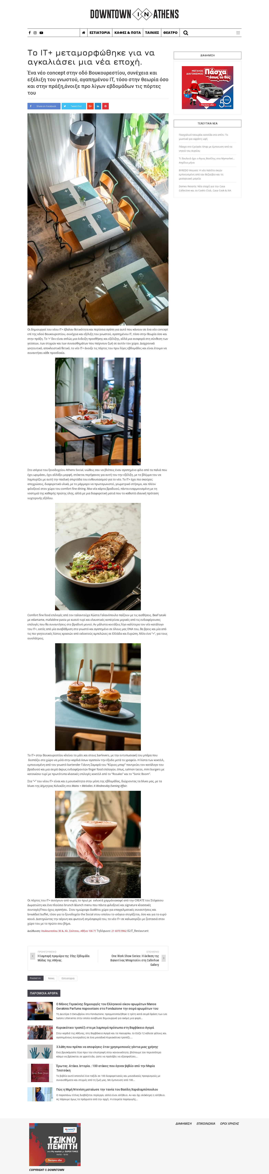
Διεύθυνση (34, 931)
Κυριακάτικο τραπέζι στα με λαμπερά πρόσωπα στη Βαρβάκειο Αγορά (105, 1027)
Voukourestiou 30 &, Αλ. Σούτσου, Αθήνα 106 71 (73, 931)
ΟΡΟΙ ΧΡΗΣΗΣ (229, 1123)
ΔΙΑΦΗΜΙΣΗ (184, 1123)
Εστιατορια (100, 32)
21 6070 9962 (128, 931)
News (51, 978)
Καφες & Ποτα (127, 32)
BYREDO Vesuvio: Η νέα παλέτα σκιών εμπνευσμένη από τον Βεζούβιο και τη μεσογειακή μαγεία (201, 174)
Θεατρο (170, 32)
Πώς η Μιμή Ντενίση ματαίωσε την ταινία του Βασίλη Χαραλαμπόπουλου (107, 1089)
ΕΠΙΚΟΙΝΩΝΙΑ (206, 1123)
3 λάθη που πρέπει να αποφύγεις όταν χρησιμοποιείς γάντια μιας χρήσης (107, 1047)
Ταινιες (152, 32)
